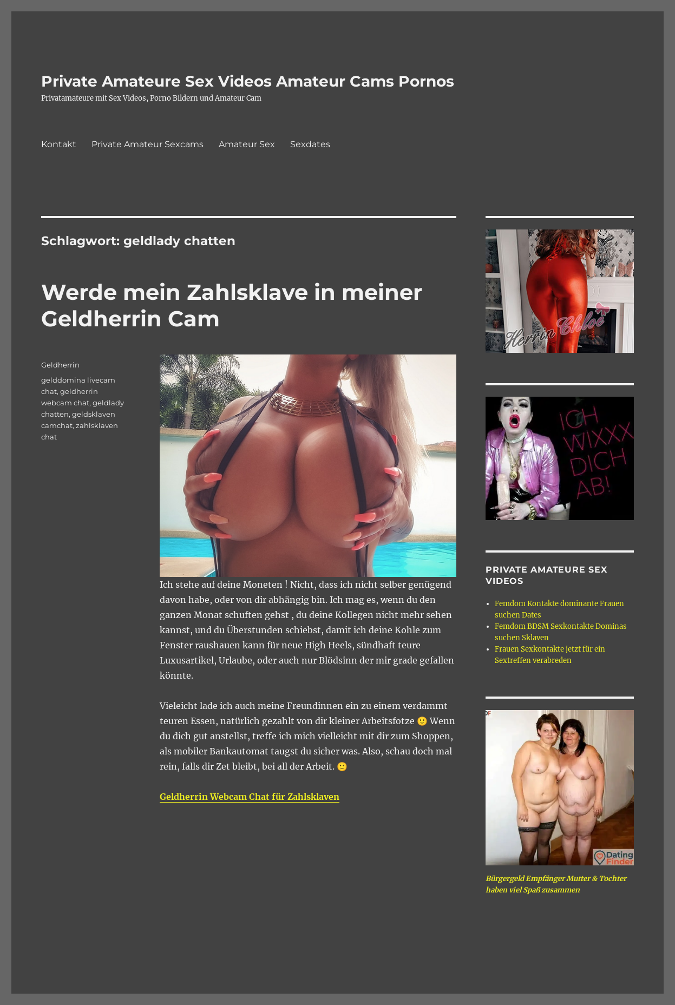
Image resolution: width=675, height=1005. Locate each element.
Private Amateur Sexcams (147, 144)
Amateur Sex (247, 144)
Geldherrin (60, 364)
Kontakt (58, 144)
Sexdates (310, 144)
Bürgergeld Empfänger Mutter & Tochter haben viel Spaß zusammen (556, 884)
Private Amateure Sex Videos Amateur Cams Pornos (247, 81)
